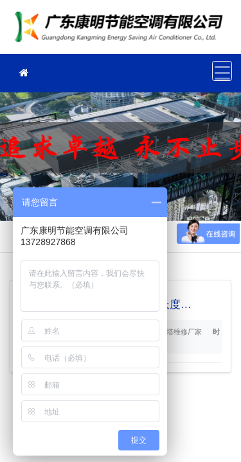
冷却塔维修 (122, 31)
